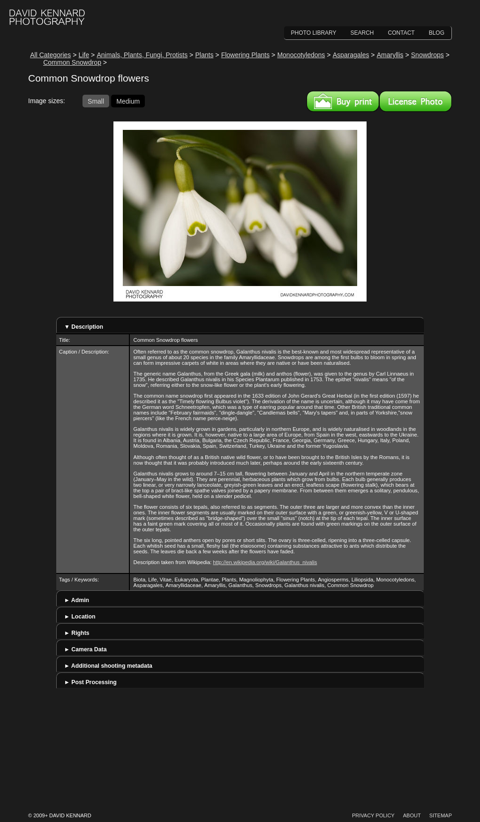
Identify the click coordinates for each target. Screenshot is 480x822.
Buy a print (343, 101)
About (412, 815)
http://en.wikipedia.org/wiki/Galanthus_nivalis (265, 562)
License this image (415, 101)
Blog (436, 33)
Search (362, 33)
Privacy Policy (373, 815)
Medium (128, 101)
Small (96, 101)
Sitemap (440, 815)
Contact (401, 33)
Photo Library (314, 33)
